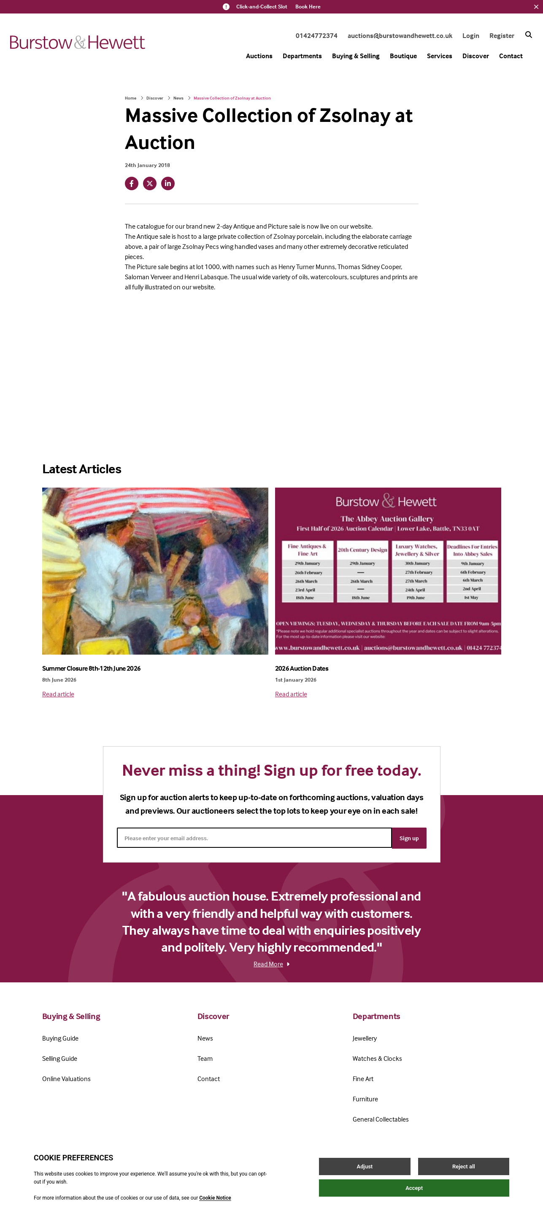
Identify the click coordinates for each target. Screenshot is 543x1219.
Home (130, 98)
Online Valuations (66, 1078)
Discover (475, 55)
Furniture (365, 1098)
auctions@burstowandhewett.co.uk (400, 35)
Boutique (403, 55)
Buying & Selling (356, 55)
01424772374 (317, 35)
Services (439, 55)
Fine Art (363, 1078)
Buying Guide (60, 1037)
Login (470, 35)
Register (501, 35)
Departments (302, 55)
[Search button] (528, 34)
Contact (511, 55)
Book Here (308, 6)
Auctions (259, 55)
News (178, 98)
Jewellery (365, 1037)
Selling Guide (59, 1058)
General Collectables (381, 1118)
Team (205, 1058)
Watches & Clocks (377, 1058)
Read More (271, 963)
